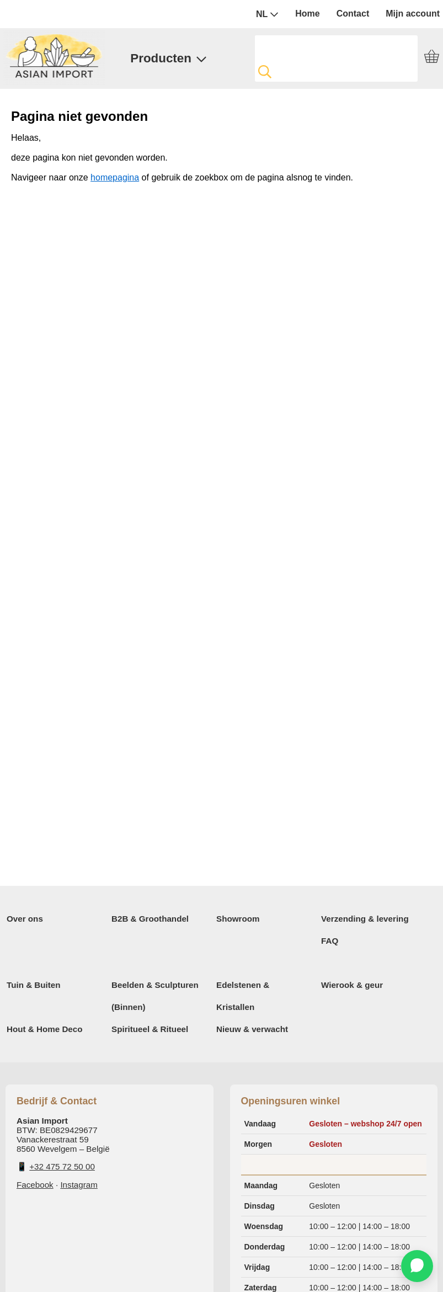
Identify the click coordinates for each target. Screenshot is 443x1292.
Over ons (25, 918)
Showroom (237, 918)
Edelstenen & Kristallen (242, 996)
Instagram (79, 1184)
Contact (353, 13)
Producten (168, 58)
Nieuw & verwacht (252, 1029)
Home (307, 13)
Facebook (35, 1184)
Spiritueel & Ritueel (149, 1029)
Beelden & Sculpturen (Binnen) (155, 996)
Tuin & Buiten (34, 985)
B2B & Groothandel (150, 918)
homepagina (114, 177)
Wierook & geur (352, 985)
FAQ (329, 940)
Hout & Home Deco (45, 1029)
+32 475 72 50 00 (62, 1166)
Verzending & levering (365, 918)
